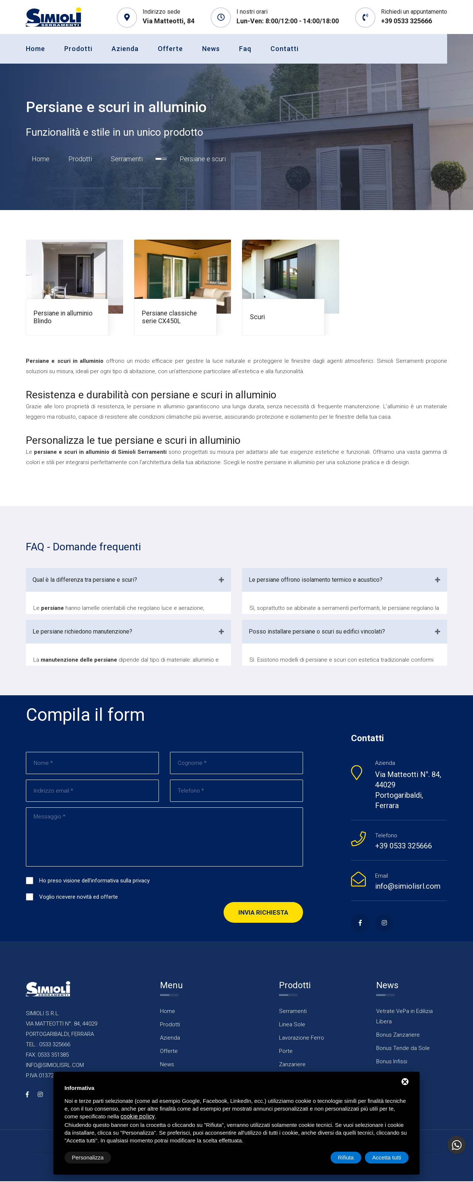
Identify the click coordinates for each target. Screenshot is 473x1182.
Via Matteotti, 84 (168, 21)
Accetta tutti (386, 1157)
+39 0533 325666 (406, 21)
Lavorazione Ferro (301, 1038)
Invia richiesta (263, 913)
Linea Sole (292, 1025)
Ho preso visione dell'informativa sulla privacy (94, 881)
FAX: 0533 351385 (47, 1055)
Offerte (170, 49)
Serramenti (127, 159)
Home (35, 49)
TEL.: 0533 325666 (48, 1045)
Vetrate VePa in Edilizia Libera (404, 1017)
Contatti (284, 49)
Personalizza (88, 1157)
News (211, 49)
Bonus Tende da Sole (403, 1049)
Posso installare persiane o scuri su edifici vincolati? (317, 632)
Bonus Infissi (391, 1062)
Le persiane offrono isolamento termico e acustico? (315, 580)
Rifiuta (346, 1157)
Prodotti (78, 49)
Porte (286, 1051)
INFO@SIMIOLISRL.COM (55, 1066)
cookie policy (137, 1116)
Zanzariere (292, 1065)
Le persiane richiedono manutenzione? (82, 632)
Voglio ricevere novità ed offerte (78, 898)
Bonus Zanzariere (398, 1035)
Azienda (125, 49)
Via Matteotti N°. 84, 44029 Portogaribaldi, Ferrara (408, 791)
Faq (245, 49)
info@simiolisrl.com (407, 886)
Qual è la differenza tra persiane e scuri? (85, 580)
